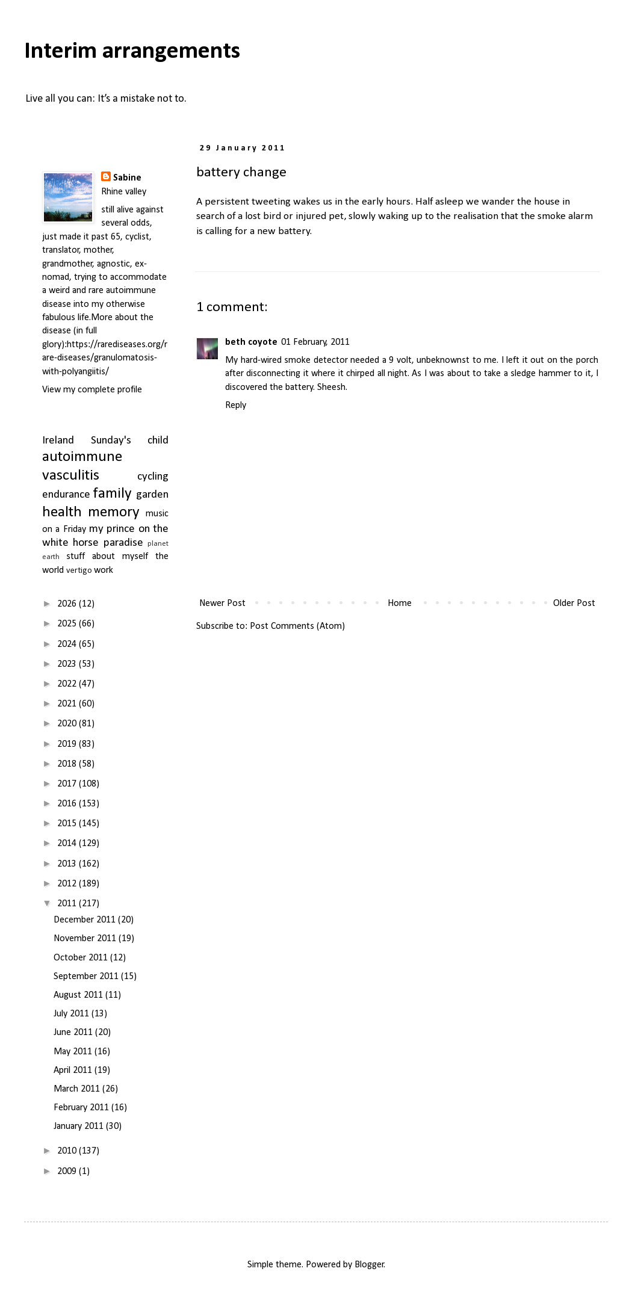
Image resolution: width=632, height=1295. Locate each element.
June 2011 (74, 1032)
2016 (68, 804)
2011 (68, 904)
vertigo (79, 570)
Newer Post (222, 603)
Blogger (369, 1265)
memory (114, 512)
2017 (68, 784)
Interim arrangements (132, 52)
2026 (68, 604)
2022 (68, 684)
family (112, 493)
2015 (68, 824)
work (103, 570)
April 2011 (74, 1070)
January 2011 (80, 1126)
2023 (68, 664)
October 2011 (82, 958)
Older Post (574, 603)
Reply (235, 405)
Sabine (127, 178)
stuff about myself (107, 556)
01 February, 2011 (315, 342)
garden (152, 495)
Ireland (58, 441)
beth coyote (251, 342)
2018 (68, 764)
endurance (66, 495)
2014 (68, 843)
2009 (68, 1171)
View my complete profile (92, 390)
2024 (68, 644)
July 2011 (72, 1014)
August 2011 (79, 995)
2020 (68, 724)
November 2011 (86, 939)
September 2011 (87, 976)
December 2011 (86, 920)
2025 (68, 624)
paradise (123, 543)
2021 (68, 704)
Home (400, 603)
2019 (68, 744)
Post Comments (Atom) (297, 626)
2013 (68, 864)
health (62, 512)
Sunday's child (130, 441)
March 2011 (78, 1089)
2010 (68, 1151)
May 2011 (74, 1052)
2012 (68, 884)
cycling (153, 477)
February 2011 (82, 1108)
